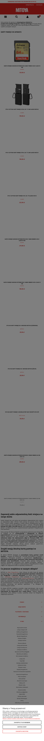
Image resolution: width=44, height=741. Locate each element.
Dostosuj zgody (22, 727)
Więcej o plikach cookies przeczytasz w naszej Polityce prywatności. (21, 718)
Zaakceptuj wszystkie (22, 731)
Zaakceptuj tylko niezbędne (22, 722)
